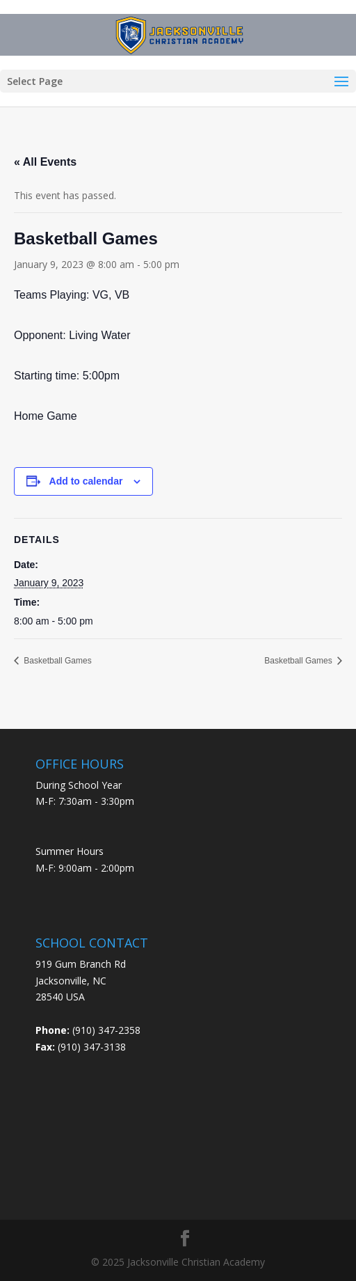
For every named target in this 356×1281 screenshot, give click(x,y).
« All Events (45, 162)
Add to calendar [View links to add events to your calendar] (86, 481)
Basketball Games (57, 661)
